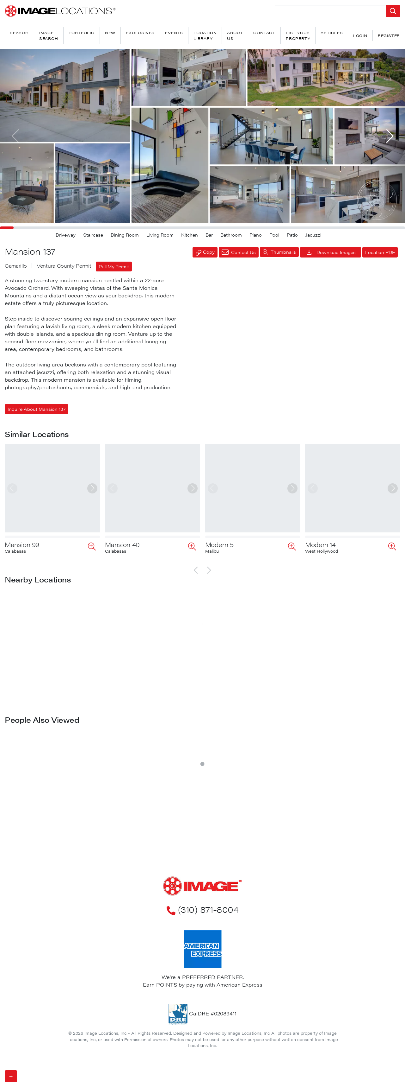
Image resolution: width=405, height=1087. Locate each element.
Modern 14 (320, 544)
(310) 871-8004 (202, 909)
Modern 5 (219, 544)
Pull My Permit (114, 266)
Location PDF (380, 252)
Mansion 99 (22, 544)
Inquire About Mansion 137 (36, 409)
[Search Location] (330, 11)
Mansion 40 (122, 544)
